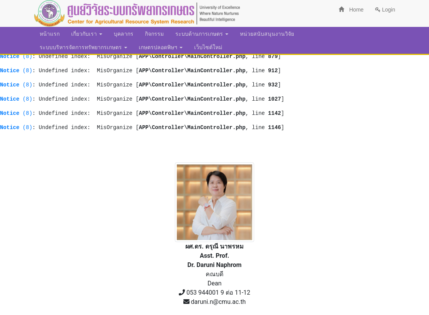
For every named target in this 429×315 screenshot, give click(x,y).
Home (351, 10)
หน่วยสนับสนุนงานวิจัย (267, 34)
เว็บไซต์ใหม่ (208, 47)
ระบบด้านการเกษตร (201, 34)
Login (385, 10)
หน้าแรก (50, 34)
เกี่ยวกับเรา (86, 34)
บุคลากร (123, 34)
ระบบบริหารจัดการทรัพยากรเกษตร (83, 47)
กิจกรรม (154, 34)
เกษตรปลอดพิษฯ (161, 47)
